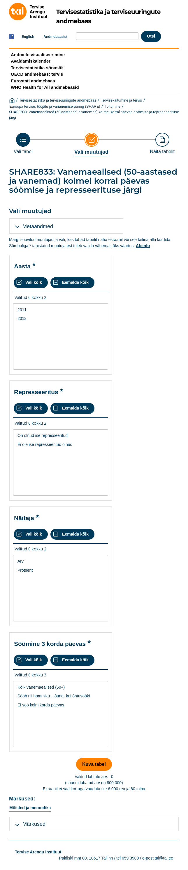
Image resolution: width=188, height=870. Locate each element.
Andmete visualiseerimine (38, 54)
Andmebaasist (55, 37)
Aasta (22, 266)
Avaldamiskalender (30, 61)
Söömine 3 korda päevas (50, 643)
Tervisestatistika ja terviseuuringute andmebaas (57, 100)
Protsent (60, 570)
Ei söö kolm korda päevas (60, 705)
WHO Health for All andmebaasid (45, 87)
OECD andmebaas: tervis (37, 74)
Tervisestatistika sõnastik (37, 67)
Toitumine (112, 106)
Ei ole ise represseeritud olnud (60, 444)
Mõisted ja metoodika (30, 807)
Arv (60, 561)
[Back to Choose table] (23, 143)
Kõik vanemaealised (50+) (60, 687)
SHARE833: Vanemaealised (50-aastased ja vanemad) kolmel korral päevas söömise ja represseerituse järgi (94, 115)
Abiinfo (143, 245)
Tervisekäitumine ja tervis (121, 100)
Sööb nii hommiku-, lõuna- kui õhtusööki (60, 696)
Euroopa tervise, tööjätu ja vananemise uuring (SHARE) (54, 106)
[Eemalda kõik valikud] (72, 283)
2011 (60, 309)
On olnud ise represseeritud (60, 435)
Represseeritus (36, 392)
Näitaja (24, 518)
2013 (60, 318)
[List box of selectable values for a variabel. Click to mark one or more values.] (60, 337)
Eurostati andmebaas (33, 80)
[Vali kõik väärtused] (30, 283)
